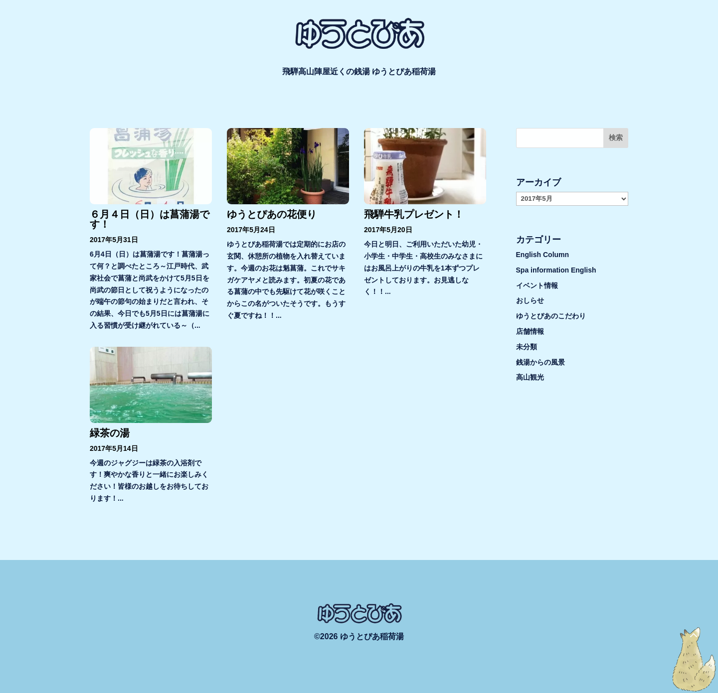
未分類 (526, 347)
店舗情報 (530, 331)
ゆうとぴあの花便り (272, 214)
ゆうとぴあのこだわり (551, 316)
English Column (542, 255)
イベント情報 (537, 285)
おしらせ (530, 300)
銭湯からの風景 (540, 362)
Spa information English (556, 270)
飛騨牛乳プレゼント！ (414, 214)
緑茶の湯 (110, 432)
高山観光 (530, 377)
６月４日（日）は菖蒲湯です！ (149, 219)
